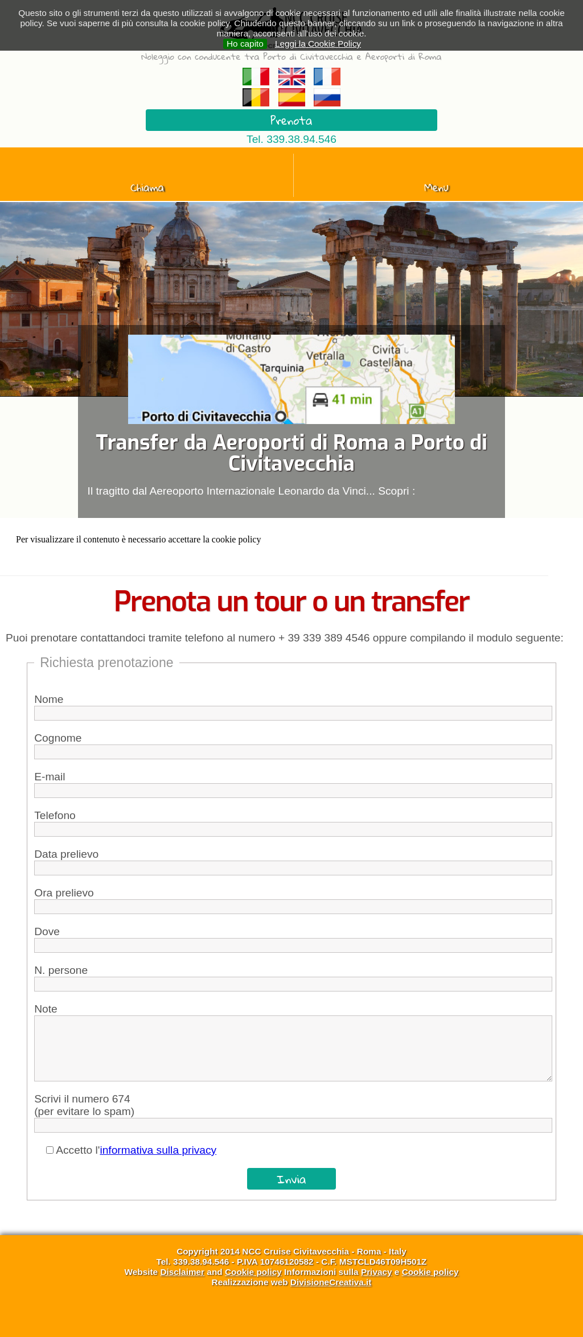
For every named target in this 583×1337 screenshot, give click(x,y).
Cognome (57, 738)
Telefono (55, 815)
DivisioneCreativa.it (331, 1282)
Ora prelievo (64, 893)
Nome (48, 699)
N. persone (61, 970)
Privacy (376, 1272)
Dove (47, 931)
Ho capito (245, 43)
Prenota (291, 120)
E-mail (49, 777)
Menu (436, 187)
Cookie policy (253, 1272)
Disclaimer (182, 1272)
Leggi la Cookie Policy (318, 43)
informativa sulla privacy (158, 1150)
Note (46, 1009)
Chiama (147, 187)
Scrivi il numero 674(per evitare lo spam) (84, 1105)
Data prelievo (66, 854)
